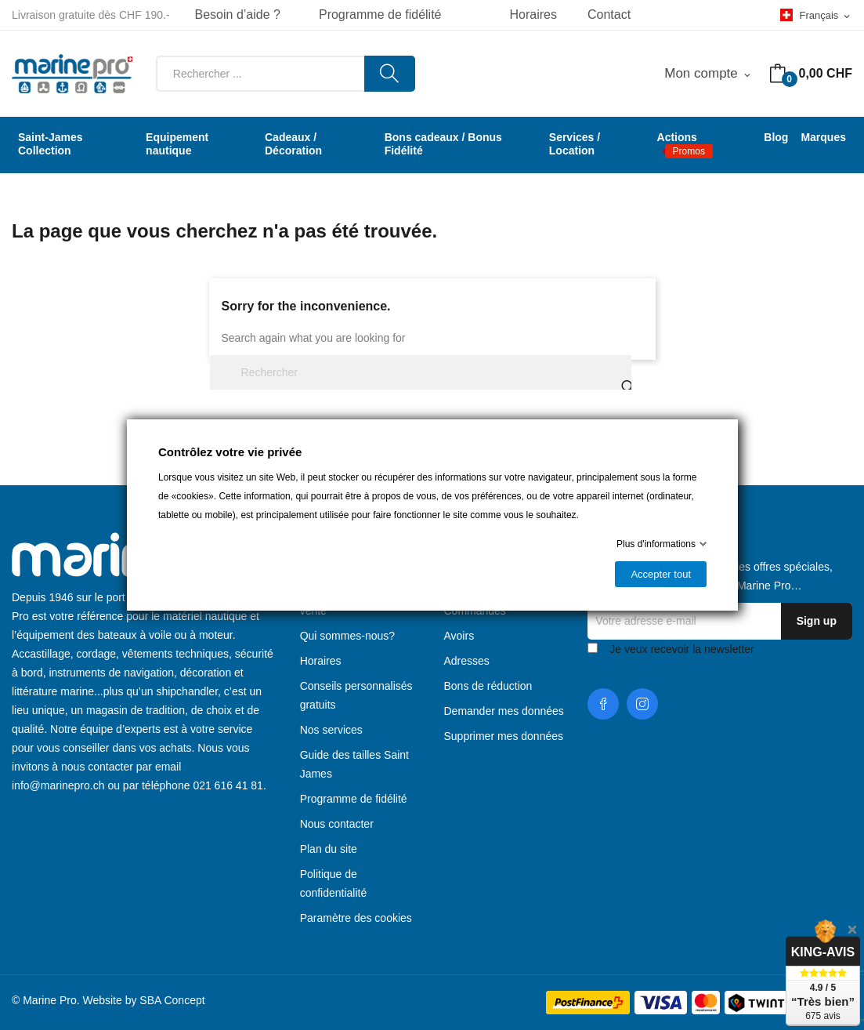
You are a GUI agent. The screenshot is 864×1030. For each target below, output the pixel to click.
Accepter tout (661, 574)
